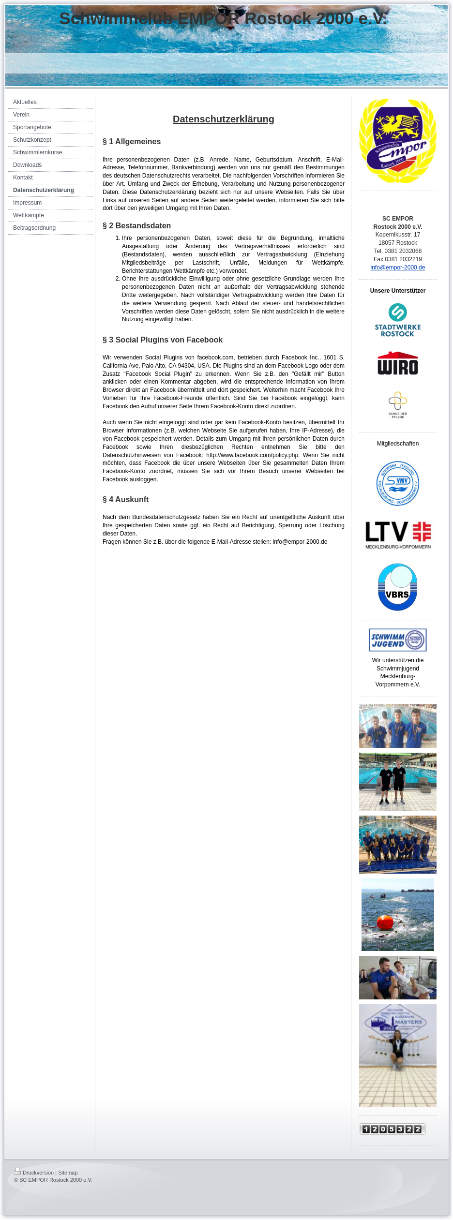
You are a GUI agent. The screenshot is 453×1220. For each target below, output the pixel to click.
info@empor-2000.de (398, 267)
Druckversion (34, 1172)
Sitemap (67, 1172)
